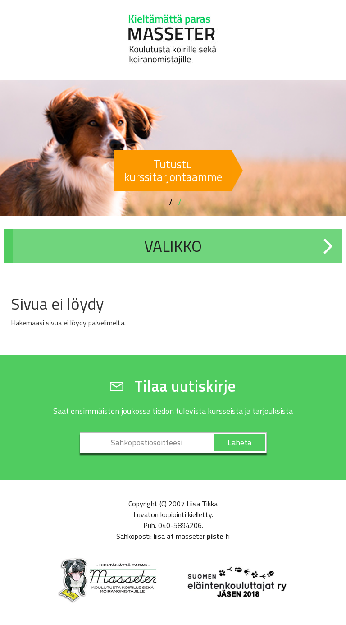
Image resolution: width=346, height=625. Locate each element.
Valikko (173, 246)
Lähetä (239, 442)
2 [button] (179, 202)
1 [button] (170, 202)
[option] (173, 148)
